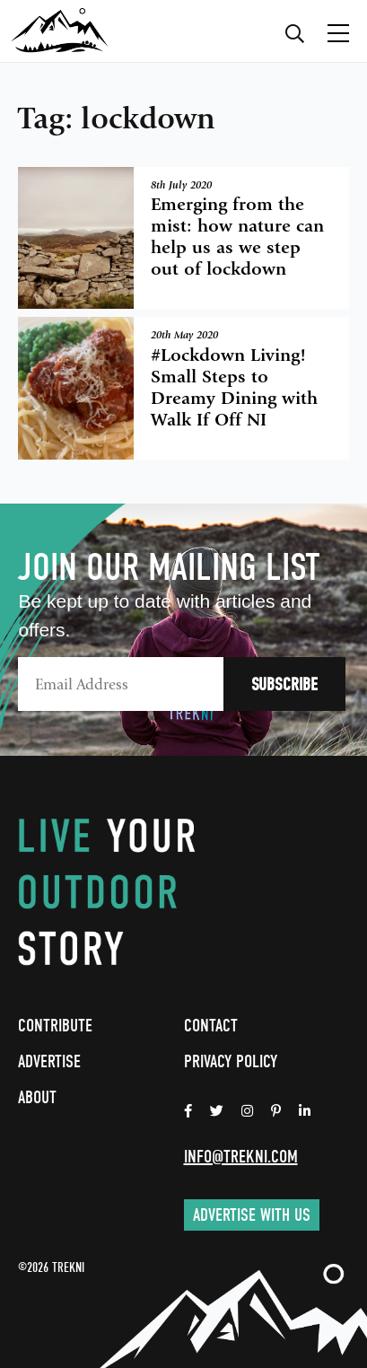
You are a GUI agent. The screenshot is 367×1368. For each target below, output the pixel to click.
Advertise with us (251, 1215)
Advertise (49, 1061)
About (37, 1097)
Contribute (55, 1025)
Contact (211, 1025)
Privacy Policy (230, 1061)
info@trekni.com (241, 1156)
